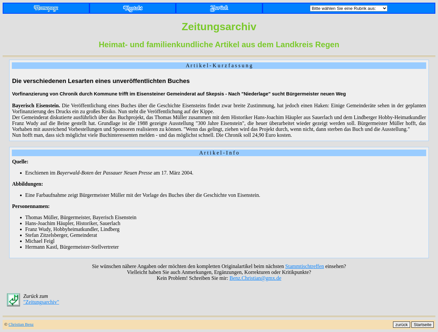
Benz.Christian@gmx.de (255, 278)
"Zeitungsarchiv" (41, 302)
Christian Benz (21, 324)
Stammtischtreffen (304, 266)
